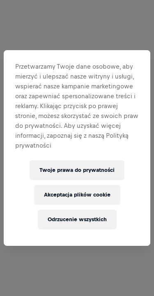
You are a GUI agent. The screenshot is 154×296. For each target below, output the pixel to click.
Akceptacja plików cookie (77, 195)
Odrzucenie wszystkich (77, 219)
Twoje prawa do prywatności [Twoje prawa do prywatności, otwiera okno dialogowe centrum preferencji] (77, 170)
